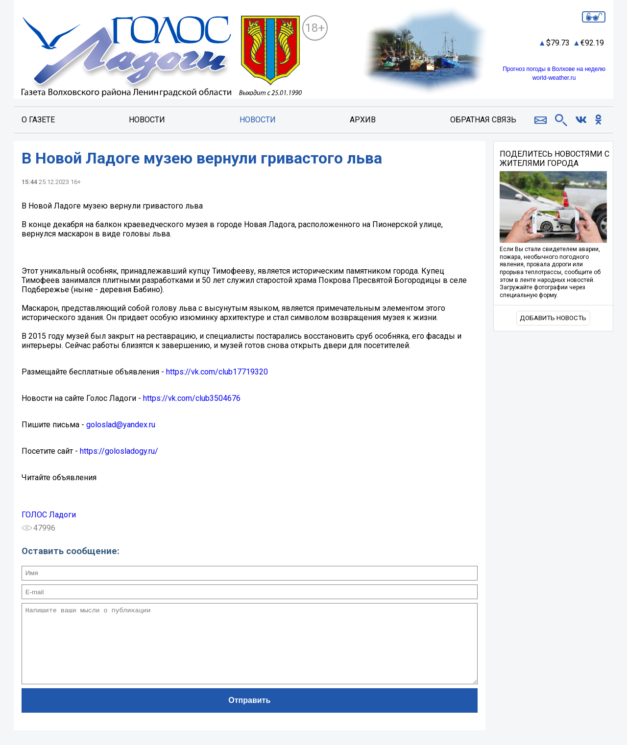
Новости (147, 119)
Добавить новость (553, 318)
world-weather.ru (554, 77)
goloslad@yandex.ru (120, 424)
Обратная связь (483, 119)
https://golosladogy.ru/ (119, 451)
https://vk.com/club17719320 (217, 371)
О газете (38, 119)
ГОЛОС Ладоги (49, 514)
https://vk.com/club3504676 (192, 398)
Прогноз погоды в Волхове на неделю (554, 69)
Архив (363, 119)
